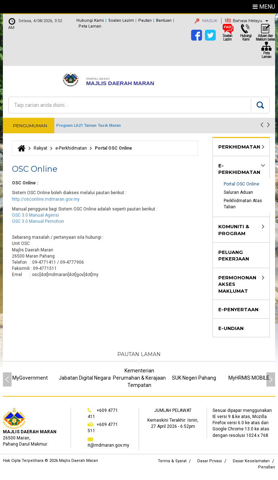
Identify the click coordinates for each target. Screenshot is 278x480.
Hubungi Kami (90, 20)
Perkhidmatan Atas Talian (243, 203)
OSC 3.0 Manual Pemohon (38, 221)
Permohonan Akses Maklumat (237, 284)
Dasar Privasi (209, 461)
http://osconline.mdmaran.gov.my (46, 199)
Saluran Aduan (238, 192)
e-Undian (231, 328)
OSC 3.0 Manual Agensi (36, 215)
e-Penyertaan (238, 309)
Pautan (145, 20)
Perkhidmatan (239, 147)
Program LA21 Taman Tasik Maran (88, 125)
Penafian (266, 467)
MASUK (206, 20)
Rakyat (40, 148)
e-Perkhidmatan (71, 148)
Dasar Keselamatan (251, 461)
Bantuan (164, 20)
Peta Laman (90, 26)
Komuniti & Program (233, 230)
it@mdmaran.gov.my (108, 445)
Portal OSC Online (241, 184)
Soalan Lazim (121, 20)
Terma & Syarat (172, 461)
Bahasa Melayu (247, 20)
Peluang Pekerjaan (233, 255)
